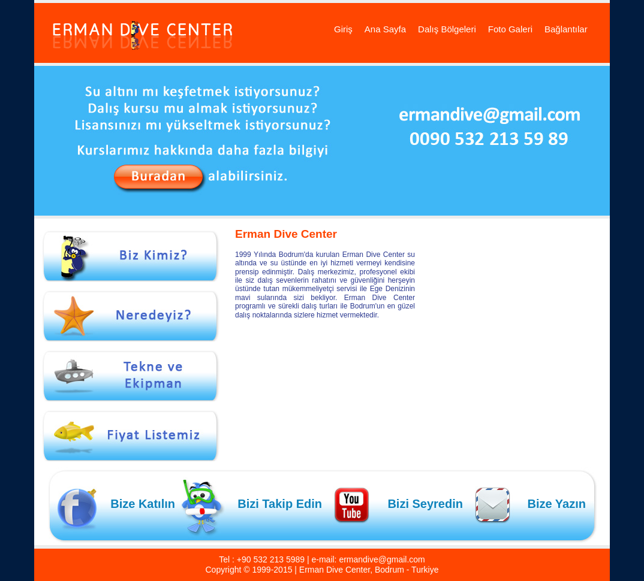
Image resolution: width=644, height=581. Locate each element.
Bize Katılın (142, 503)
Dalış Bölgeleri (447, 29)
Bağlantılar (566, 29)
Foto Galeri (510, 29)
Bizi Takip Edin (279, 503)
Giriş (343, 29)
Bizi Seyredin (425, 503)
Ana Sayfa (385, 29)
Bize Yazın (557, 503)
